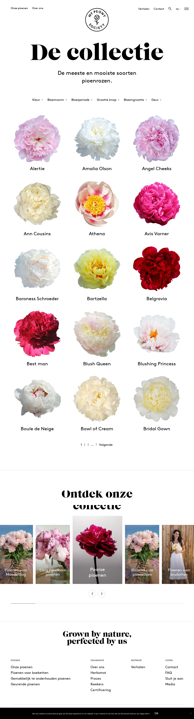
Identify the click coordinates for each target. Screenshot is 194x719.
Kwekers (97, 684)
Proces (96, 678)
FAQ (168, 672)
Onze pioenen (21, 667)
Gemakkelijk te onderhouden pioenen (40, 678)
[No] (190, 713)
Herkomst (98, 672)
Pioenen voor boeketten (29, 672)
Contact (171, 667)
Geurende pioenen (25, 684)
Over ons (97, 667)
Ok (156, 713)
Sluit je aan (174, 678)
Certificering (101, 690)
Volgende (106, 445)
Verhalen (138, 667)
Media (170, 684)
